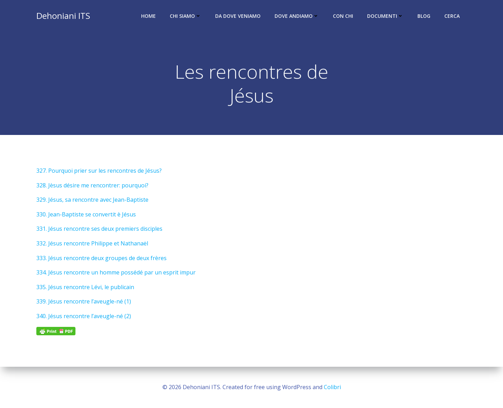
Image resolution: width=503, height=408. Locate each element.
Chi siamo (185, 16)
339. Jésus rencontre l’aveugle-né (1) (83, 301)
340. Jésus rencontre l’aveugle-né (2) (83, 316)
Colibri (332, 387)
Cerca (452, 16)
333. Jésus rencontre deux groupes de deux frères (101, 258)
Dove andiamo (297, 16)
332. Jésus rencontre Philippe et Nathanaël (92, 243)
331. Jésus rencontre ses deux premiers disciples (99, 228)
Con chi (343, 16)
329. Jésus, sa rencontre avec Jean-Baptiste (92, 199)
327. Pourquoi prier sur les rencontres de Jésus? (99, 170)
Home (148, 16)
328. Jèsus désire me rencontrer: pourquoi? (92, 185)
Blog (423, 16)
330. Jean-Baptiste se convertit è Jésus (86, 214)
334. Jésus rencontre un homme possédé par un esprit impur (116, 272)
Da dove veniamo (238, 16)
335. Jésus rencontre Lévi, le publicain (85, 287)
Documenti (385, 16)
